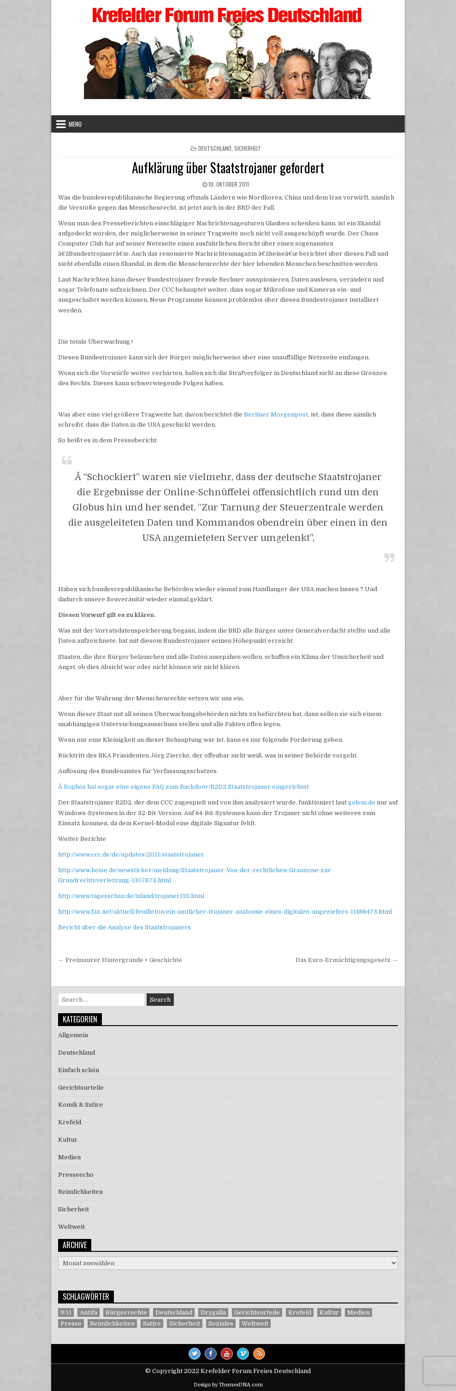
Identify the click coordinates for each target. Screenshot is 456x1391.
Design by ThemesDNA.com (228, 1385)
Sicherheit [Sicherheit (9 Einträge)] (184, 1323)
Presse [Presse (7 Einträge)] (71, 1323)
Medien (69, 1157)
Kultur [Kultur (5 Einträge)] (329, 1312)
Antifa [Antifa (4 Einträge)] (88, 1312)
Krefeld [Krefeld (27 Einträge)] (299, 1312)
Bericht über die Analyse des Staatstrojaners (124, 927)
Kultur (67, 1139)
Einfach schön (78, 1070)
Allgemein (73, 1035)
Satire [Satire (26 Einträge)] (152, 1323)
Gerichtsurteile (81, 1087)
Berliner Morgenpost (276, 414)
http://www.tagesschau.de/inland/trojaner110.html (131, 895)
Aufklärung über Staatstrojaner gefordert (228, 167)
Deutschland (214, 148)
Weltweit (71, 1226)
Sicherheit (247, 148)
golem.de (361, 802)
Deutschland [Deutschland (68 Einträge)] (173, 1312)
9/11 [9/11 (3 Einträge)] (65, 1312)
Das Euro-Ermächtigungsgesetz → (347, 960)
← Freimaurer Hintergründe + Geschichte (120, 960)
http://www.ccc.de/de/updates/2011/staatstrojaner (131, 854)
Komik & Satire (80, 1104)
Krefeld (69, 1122)
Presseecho (76, 1174)
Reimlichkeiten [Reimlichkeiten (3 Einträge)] (112, 1323)
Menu (75, 124)
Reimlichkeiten (80, 1191)
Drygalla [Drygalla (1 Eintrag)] (213, 1312)
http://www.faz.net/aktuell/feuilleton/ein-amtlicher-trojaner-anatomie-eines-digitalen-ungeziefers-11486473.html (225, 911)
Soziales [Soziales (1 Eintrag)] (220, 1323)
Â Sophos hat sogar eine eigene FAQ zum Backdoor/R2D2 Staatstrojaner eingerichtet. (184, 786)
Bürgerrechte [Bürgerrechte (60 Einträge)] (126, 1312)
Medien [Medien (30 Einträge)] (358, 1312)
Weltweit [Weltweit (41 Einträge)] (255, 1323)
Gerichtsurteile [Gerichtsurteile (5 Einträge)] (257, 1312)
